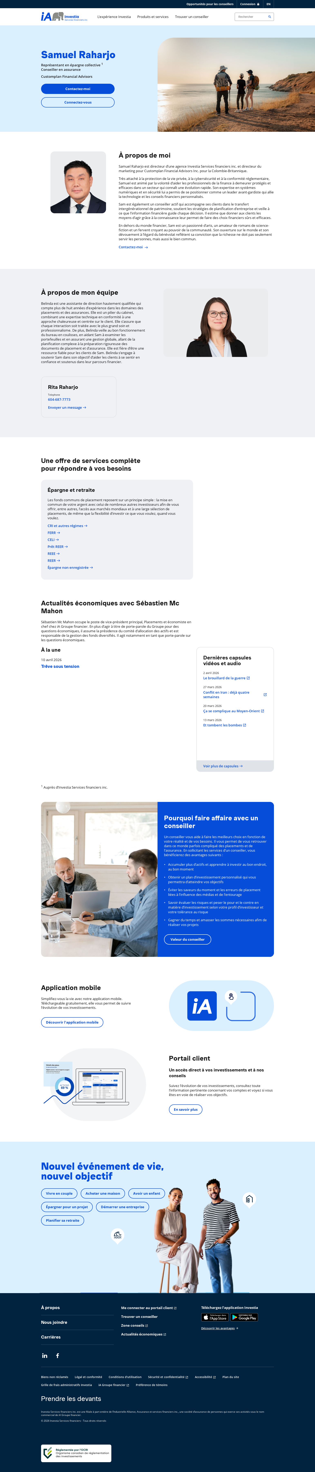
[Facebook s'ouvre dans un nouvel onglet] (58, 1355)
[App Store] (215, 1317)
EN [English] (268, 4)
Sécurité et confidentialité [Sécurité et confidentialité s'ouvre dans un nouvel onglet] (166, 1377)
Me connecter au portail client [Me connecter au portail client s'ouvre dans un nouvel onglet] (147, 1308)
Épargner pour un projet (67, 1206)
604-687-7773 (59, 399)
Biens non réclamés (54, 1377)
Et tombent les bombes (224, 725)
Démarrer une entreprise (122, 1206)
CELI (53, 539)
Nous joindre (54, 1322)
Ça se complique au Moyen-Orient (233, 711)
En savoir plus (186, 1109)
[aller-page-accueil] (64, 19)
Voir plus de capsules (223, 766)
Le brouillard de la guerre (226, 678)
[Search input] (254, 17)
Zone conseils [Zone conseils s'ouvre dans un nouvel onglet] (132, 1325)
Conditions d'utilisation (125, 1377)
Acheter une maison (103, 1193)
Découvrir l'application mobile (72, 1022)
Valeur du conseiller (188, 939)
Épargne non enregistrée (70, 567)
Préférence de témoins (152, 1385)
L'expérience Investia (114, 16)
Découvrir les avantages (220, 1328)
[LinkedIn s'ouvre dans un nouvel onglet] (44, 1355)
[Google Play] (244, 1317)
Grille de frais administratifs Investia (66, 1385)
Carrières (51, 1337)
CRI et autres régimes (68, 526)
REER (54, 560)
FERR (54, 533)
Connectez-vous (78, 102)
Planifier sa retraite (62, 1220)
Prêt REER (58, 546)
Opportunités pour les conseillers (210, 4)
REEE (54, 553)
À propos (50, 1307)
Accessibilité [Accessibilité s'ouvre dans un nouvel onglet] (203, 1377)
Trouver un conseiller (192, 16)
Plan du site (230, 1377)
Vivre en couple (59, 1193)
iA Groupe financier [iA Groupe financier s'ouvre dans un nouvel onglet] (111, 1385)
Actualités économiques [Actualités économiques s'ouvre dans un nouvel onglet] (141, 1334)
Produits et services (153, 16)
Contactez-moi (77, 88)
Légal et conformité (88, 1377)
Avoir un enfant (146, 1193)
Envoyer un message (67, 407)
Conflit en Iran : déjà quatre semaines (235, 694)
